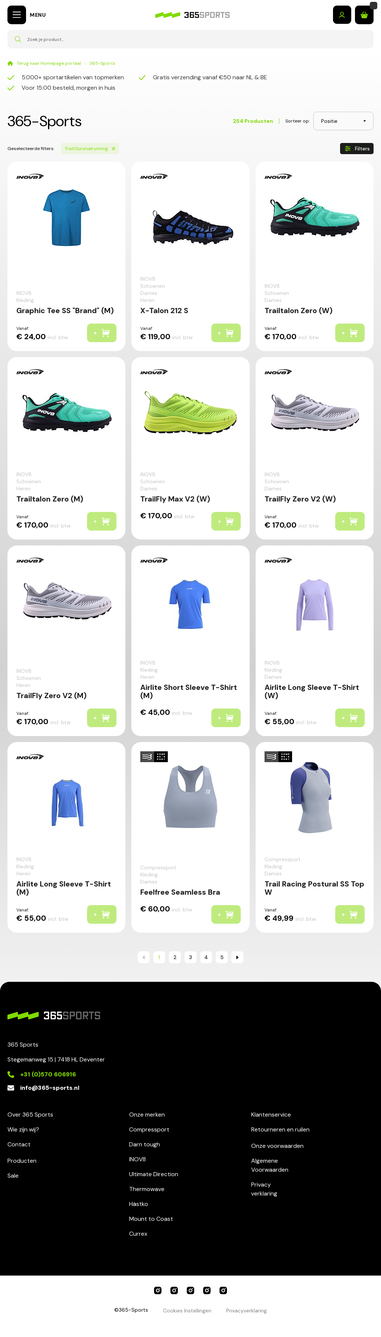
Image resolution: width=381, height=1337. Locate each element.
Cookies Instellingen (187, 1310)
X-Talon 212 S (164, 310)
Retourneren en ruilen (280, 1129)
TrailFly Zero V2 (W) (300, 499)
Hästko (138, 1204)
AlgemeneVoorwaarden (269, 1165)
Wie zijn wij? (23, 1129)
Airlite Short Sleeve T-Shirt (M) (188, 691)
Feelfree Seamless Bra (180, 892)
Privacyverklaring (264, 1189)
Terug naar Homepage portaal (49, 63)
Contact (19, 1144)
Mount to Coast (151, 1219)
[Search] (18, 39)
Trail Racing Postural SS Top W (314, 888)
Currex (138, 1234)
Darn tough (144, 1144)
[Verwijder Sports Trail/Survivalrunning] (113, 148)
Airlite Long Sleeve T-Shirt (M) (63, 888)
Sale (13, 1176)
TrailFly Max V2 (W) (175, 499)
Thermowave (146, 1189)
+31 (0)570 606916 (48, 1074)
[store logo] (192, 15)
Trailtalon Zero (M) (49, 499)
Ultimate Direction (153, 1174)
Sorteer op (297, 121)
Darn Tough (223, 1290)
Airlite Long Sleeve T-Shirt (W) (312, 691)
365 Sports (157, 1290)
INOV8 (137, 1159)
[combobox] (190, 39)
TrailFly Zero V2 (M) (51, 695)
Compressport (149, 1129)
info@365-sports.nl (49, 1088)
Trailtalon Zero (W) (299, 310)
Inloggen (342, 15)
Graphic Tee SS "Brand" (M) (65, 310)
